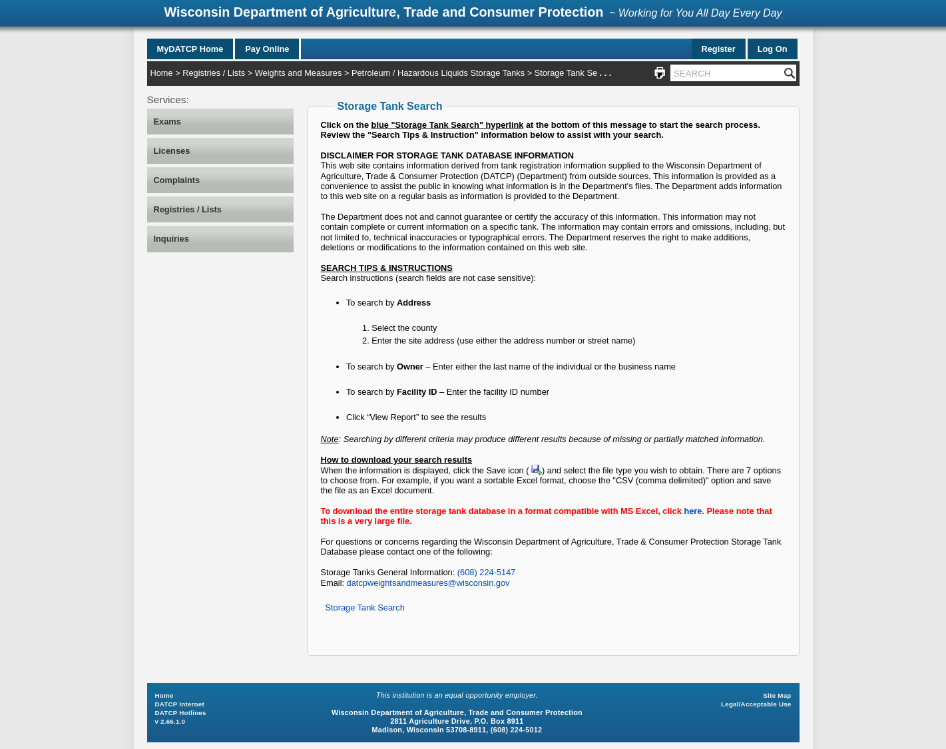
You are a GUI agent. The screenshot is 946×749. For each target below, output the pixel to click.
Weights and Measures (298, 73)
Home (161, 73)
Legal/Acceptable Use (756, 704)
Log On (773, 49)
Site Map (778, 695)
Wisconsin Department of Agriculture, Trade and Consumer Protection (383, 12)
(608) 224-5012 (516, 730)
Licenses (172, 151)
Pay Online (267, 49)
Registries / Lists (213, 73)
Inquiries (171, 239)
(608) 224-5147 (486, 572)
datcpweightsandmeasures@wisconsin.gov (428, 583)
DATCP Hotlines (180, 712)
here (693, 511)
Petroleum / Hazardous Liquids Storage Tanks (438, 73)
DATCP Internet (179, 704)
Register (719, 49)
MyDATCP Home (190, 49)
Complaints (177, 180)
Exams (167, 121)
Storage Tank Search (365, 608)
